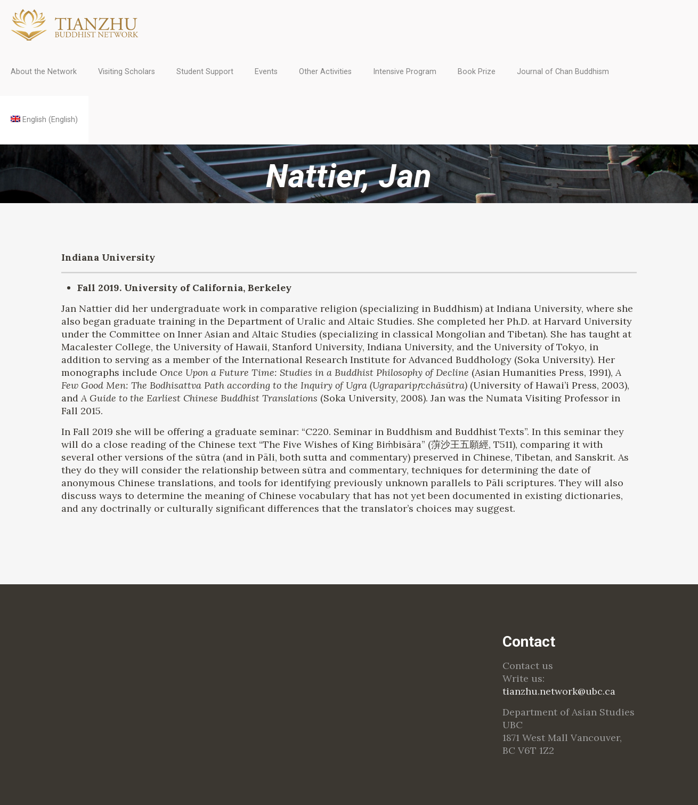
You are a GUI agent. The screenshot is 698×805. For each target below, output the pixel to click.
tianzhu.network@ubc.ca (558, 691)
